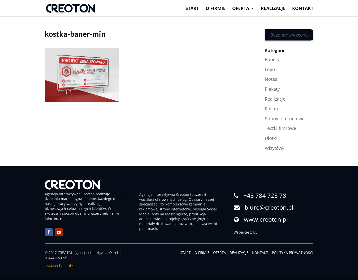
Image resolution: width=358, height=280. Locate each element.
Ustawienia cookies (60, 265)
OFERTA (219, 252)
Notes (271, 79)
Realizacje (273, 8)
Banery (272, 59)
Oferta (240, 8)
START (185, 252)
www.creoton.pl (266, 219)
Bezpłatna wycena (289, 35)
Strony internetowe (285, 118)
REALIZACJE (239, 252)
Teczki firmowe (280, 128)
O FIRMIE (201, 252)
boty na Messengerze (169, 214)
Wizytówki (275, 148)
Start (192, 8)
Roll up (272, 109)
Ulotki (271, 138)
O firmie (215, 8)
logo (201, 218)
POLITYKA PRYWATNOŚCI (292, 252)
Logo (270, 69)
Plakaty (272, 89)
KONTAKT (260, 252)
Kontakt (302, 8)
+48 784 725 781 (266, 195)
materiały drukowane (157, 223)
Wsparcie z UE (245, 232)
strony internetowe (175, 209)
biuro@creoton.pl (269, 207)
